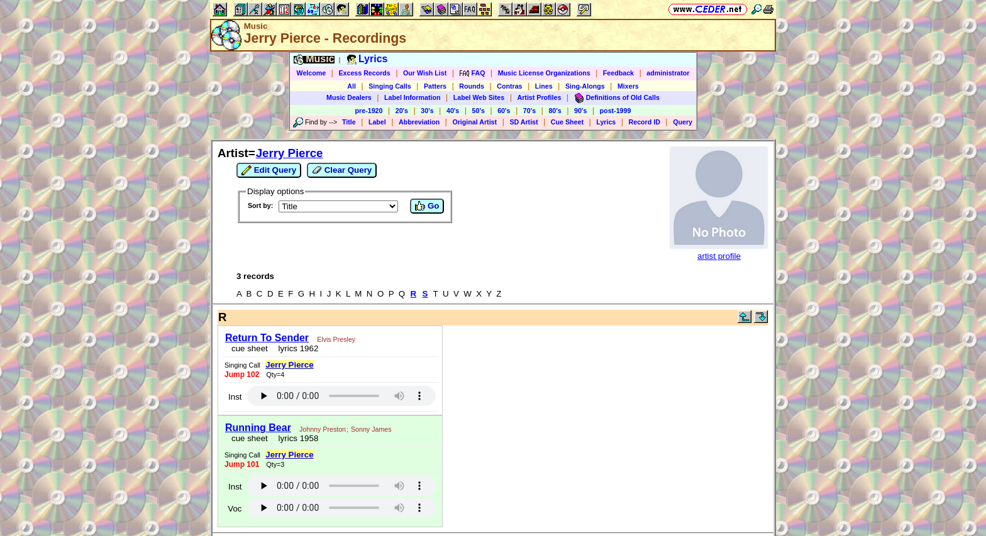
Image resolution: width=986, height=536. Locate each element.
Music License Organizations (544, 73)
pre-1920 (369, 110)
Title (349, 122)
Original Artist (474, 122)
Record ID (644, 122)
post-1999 (615, 110)
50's (478, 110)
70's (529, 110)
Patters (435, 86)
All (351, 86)
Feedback (618, 73)
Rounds (471, 86)
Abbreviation (419, 122)
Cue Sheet (567, 122)
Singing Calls (389, 86)
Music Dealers (349, 97)
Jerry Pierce (289, 153)
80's (554, 110)
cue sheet (249, 348)
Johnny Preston (322, 429)
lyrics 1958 (296, 438)
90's (580, 110)
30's (427, 110)
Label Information (412, 97)
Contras (509, 86)
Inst (234, 397)
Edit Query (268, 170)
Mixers (628, 86)
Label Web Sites (479, 97)
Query (682, 122)
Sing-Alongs (585, 86)
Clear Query (342, 170)
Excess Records (364, 73)
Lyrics (606, 122)
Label (377, 122)
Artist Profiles (540, 97)
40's (452, 110)
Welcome (311, 73)
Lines (544, 86)
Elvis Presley (336, 339)
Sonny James (371, 429)
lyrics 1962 (296, 348)
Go (427, 206)
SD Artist (523, 122)
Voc (234, 508)
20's (402, 110)
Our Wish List (424, 73)
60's (503, 110)
